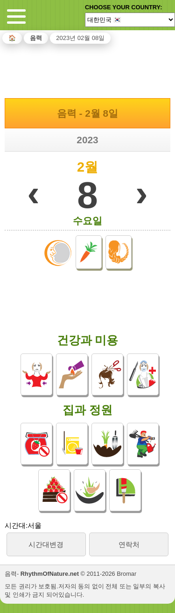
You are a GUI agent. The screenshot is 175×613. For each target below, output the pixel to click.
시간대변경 (45, 544)
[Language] (130, 20)
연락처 (129, 544)
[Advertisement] (87, 69)
